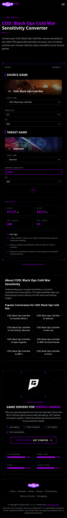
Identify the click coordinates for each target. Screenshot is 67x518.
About (31, 491)
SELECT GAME (12, 98)
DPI (6, 120)
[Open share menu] (57, 67)
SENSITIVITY (10, 110)
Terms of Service (27, 496)
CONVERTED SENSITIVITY (14, 168)
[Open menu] (63, 4)
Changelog (42, 496)
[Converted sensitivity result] (33, 172)
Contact (39, 491)
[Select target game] (33, 159)
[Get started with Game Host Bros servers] (33, 440)
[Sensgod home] (7, 4)
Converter (21, 491)
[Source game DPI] (33, 123)
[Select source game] (33, 102)
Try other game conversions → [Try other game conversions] (33, 264)
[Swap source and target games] (33, 190)
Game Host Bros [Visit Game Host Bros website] (52, 505)
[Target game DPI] (33, 181)
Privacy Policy (51, 491)
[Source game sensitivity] (33, 114)
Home (13, 491)
